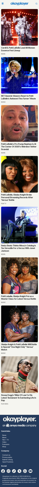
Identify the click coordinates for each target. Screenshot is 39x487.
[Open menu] (2, 3)
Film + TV (5, 440)
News (4, 435)
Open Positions (7, 462)
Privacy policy (7, 457)
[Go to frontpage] (19, 3)
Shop (4, 447)
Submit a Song (7, 460)
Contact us (6, 455)
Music (4, 438)
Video (4, 442)
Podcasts (5, 444)
